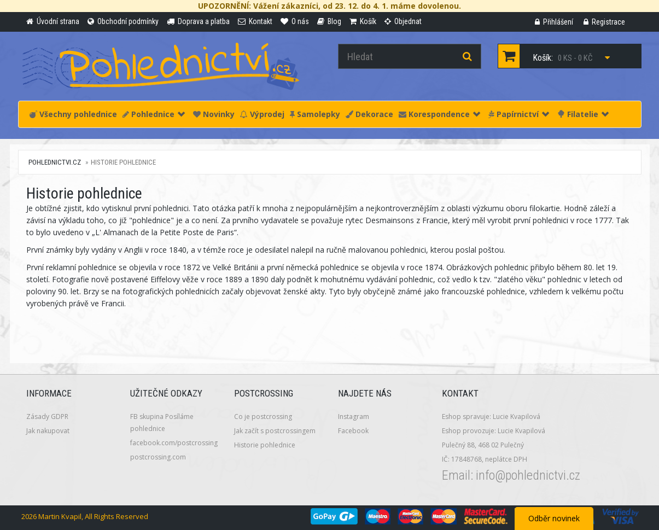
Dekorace (369, 114)
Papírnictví (518, 114)
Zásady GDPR (47, 416)
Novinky (214, 114)
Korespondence (439, 114)
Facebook (353, 430)
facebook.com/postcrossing (174, 442)
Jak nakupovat (47, 430)
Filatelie (583, 114)
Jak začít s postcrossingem (275, 430)
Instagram (353, 416)
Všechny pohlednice (73, 114)
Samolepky (315, 114)
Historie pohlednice (264, 445)
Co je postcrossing (263, 416)
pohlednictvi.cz (54, 162)
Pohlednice (154, 114)
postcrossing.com (158, 457)
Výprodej (262, 114)
